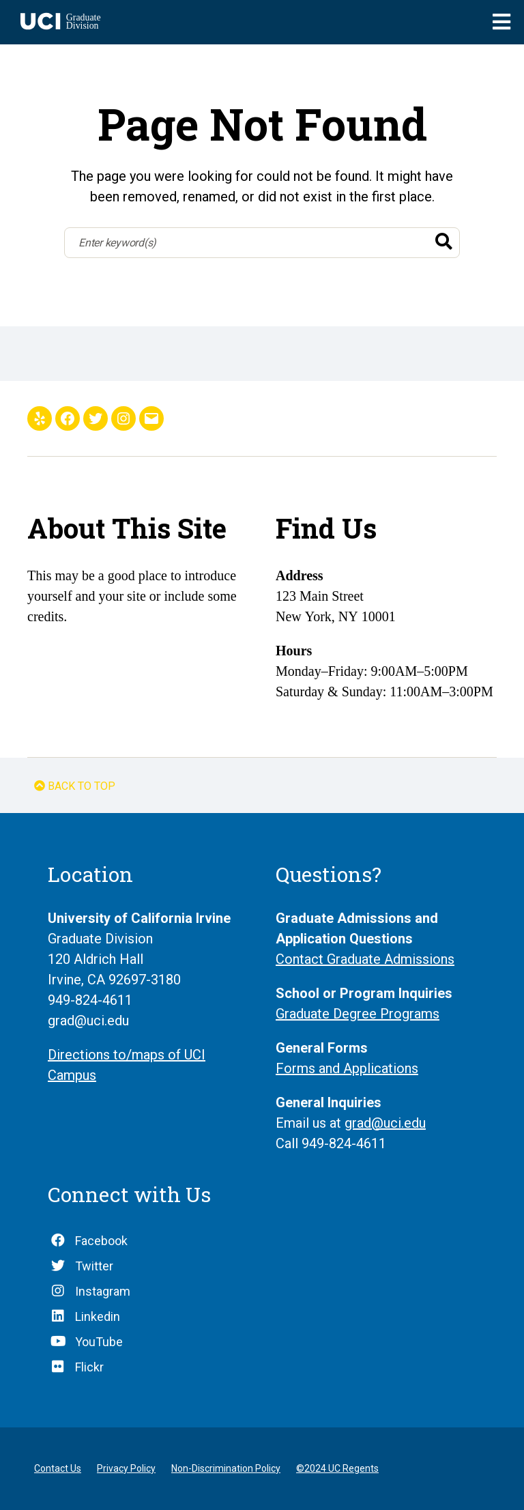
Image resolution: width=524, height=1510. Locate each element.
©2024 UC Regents (337, 1468)
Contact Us (57, 1468)
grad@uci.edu (385, 1123)
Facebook (101, 1241)
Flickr (89, 1367)
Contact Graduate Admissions (365, 959)
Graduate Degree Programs (357, 1014)
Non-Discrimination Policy (225, 1468)
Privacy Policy (126, 1468)
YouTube (99, 1342)
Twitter (94, 1266)
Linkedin (97, 1316)
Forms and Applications (347, 1068)
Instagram (102, 1291)
